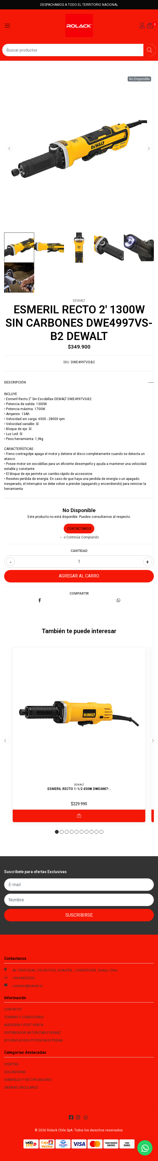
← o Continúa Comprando (79, 537)
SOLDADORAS (15, 1072)
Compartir (79, 593)
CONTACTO (13, 1009)
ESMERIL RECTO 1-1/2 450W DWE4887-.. (79, 789)
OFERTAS (11, 1064)
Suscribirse (79, 915)
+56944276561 (24, 978)
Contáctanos (79, 529)
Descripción (79, 382)
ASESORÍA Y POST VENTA (23, 1025)
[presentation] (9, 148)
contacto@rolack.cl (27, 986)
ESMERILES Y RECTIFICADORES (28, 1080)
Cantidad (79, 551)
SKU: (66, 362)
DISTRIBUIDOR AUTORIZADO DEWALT (32, 1033)
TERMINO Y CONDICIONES (24, 1017)
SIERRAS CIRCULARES (21, 1088)
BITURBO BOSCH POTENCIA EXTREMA (33, 1040)
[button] (56, 832)
